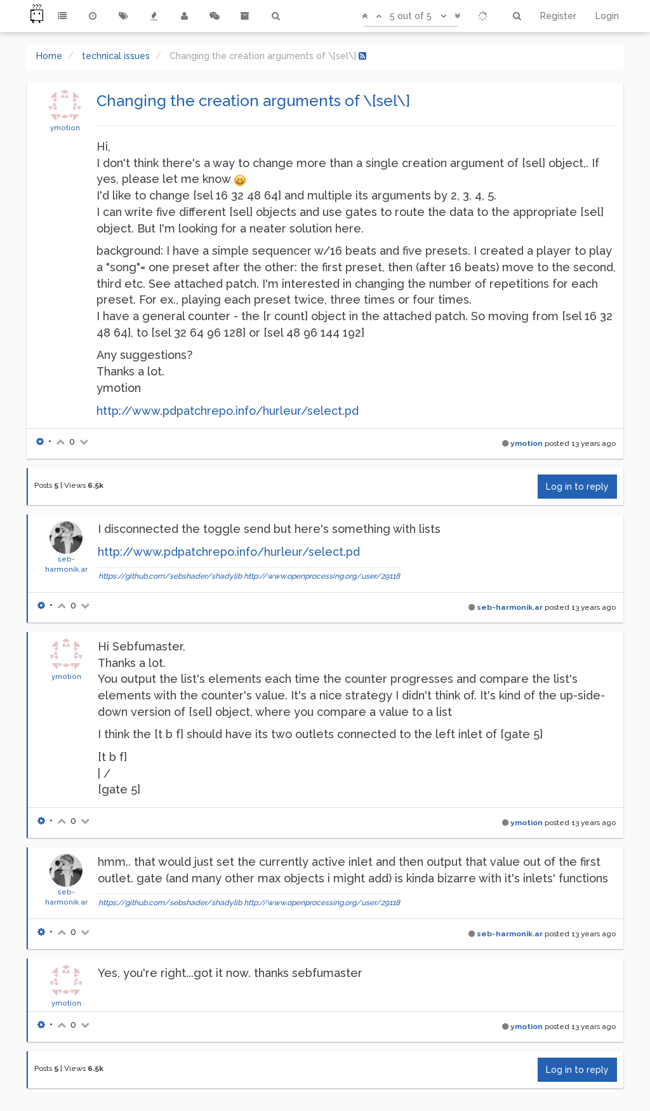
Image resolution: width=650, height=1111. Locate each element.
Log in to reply (577, 486)
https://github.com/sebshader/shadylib (170, 576)
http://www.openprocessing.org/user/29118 (322, 576)
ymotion (65, 127)
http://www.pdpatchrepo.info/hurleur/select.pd (227, 410)
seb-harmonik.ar (510, 607)
